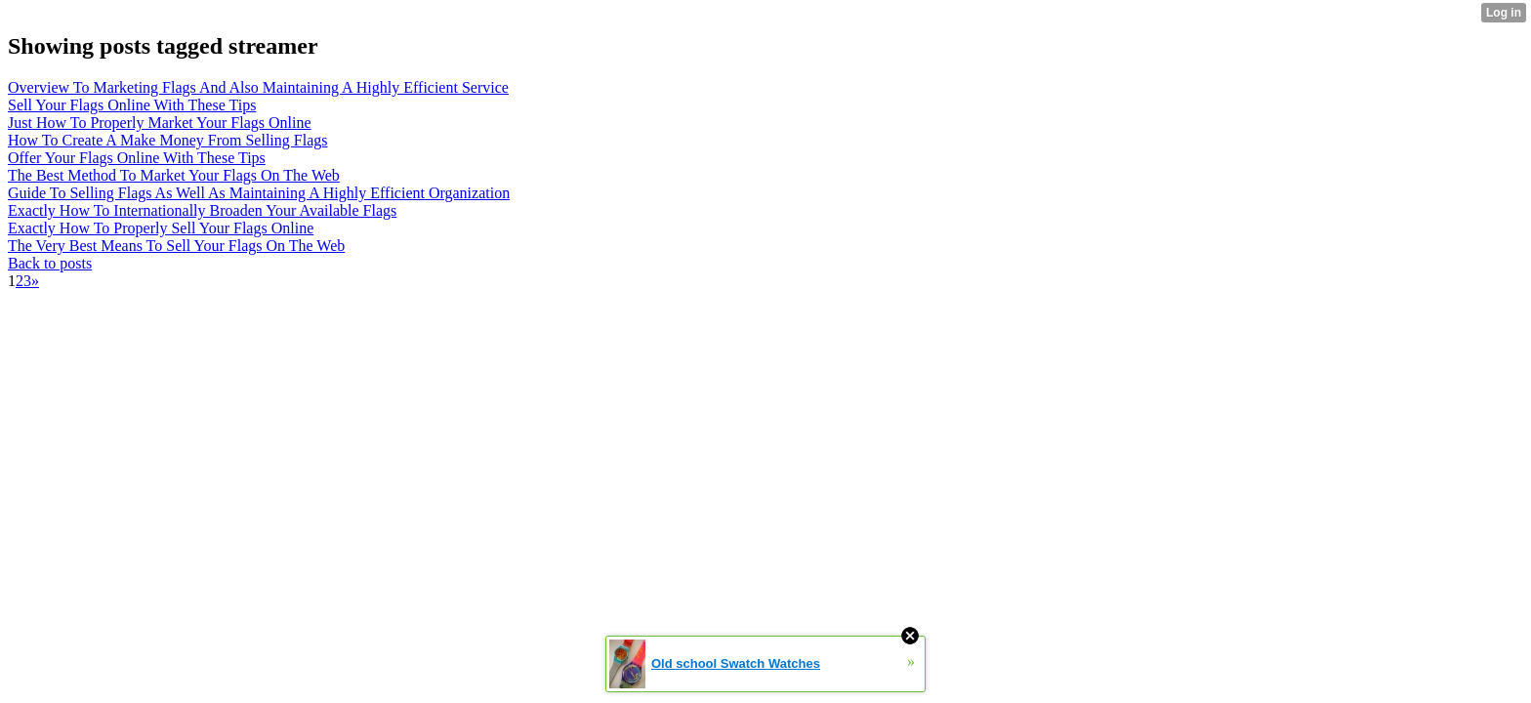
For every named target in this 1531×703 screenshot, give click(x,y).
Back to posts (50, 263)
